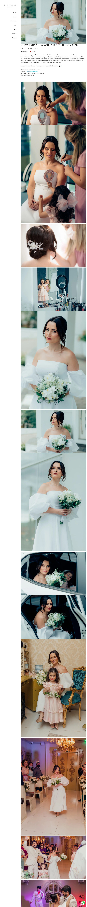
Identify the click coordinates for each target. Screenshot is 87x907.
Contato (14, 33)
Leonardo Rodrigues (32, 71)
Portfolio (13, 21)
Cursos (14, 37)
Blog (15, 25)
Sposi (15, 16)
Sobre (15, 29)
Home (15, 12)
